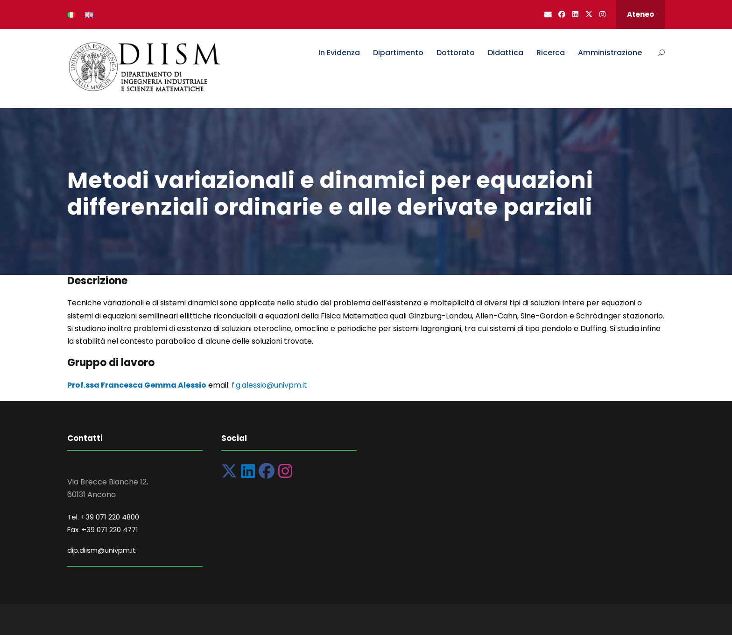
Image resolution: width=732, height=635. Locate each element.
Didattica (505, 52)
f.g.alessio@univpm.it (269, 385)
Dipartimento (398, 52)
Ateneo (640, 14)
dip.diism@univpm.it (101, 550)
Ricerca (550, 52)
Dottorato (455, 52)
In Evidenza (339, 52)
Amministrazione (610, 52)
